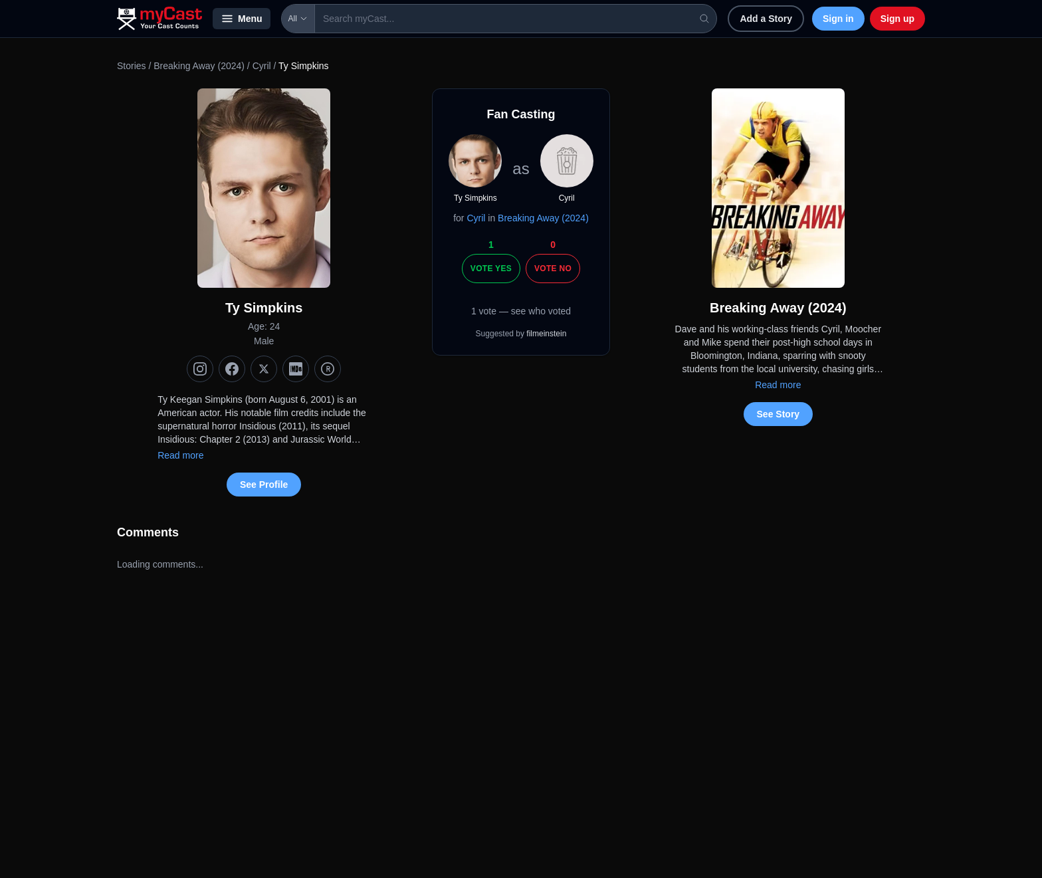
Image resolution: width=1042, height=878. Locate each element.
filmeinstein (546, 333)
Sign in (838, 18)
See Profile (264, 484)
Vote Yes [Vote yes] (491, 268)
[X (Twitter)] (264, 369)
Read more (180, 455)
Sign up (897, 18)
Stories (131, 65)
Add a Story (766, 18)
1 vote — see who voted (521, 311)
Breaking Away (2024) (199, 65)
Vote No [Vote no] (553, 268)
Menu (241, 18)
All (298, 18)
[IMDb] (295, 369)
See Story (778, 414)
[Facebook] (232, 369)
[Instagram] (200, 369)
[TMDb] (327, 369)
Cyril (262, 65)
